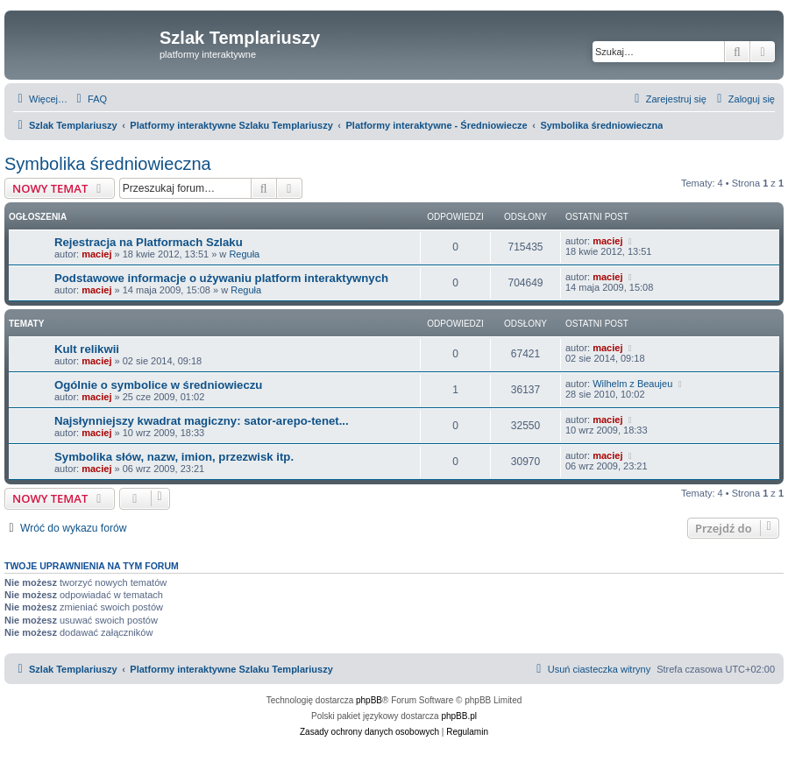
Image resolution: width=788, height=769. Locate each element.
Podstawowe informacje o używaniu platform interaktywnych (221, 278)
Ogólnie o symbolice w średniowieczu (158, 385)
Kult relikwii (86, 349)
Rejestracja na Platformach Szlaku (148, 242)
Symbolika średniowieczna (107, 163)
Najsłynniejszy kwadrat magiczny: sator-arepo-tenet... (201, 420)
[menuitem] (89, 98)
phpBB (369, 700)
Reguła (244, 254)
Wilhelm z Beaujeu (632, 383)
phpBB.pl (459, 716)
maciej (96, 254)
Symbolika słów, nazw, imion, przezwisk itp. (174, 456)
